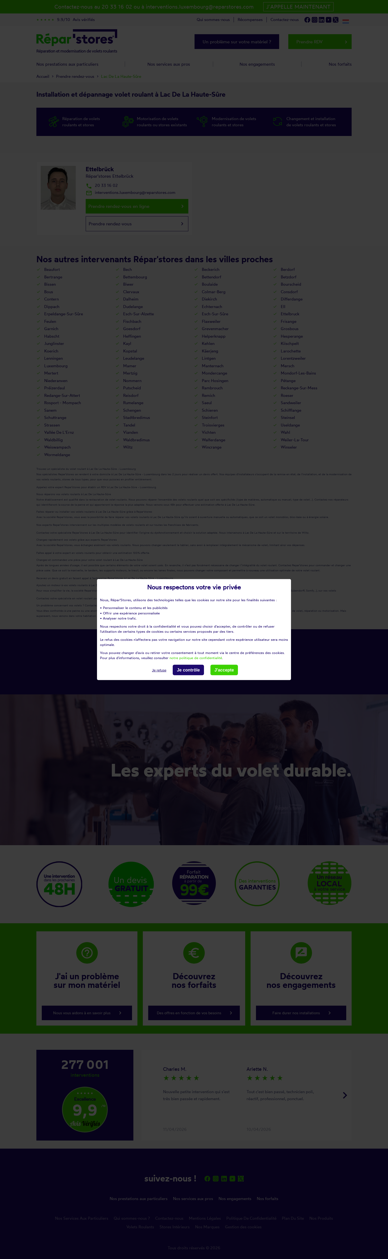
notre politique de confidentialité (195, 658)
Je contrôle (188, 669)
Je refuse (159, 670)
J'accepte (224, 669)
